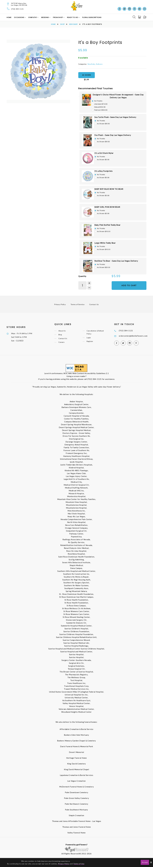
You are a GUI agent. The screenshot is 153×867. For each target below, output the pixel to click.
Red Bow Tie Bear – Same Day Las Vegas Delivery (116, 261)
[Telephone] (8, 8)
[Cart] (139, 17)
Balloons (99, 64)
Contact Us (94, 304)
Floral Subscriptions (91, 17)
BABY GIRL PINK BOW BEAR (107, 207)
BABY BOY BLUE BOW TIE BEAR (108, 189)
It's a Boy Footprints (103, 171)
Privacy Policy (60, 304)
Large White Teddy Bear (105, 243)
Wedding (45, 17)
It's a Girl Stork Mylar (103, 153)
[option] (38, 71)
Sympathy (32, 17)
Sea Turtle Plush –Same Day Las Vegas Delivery (115, 117)
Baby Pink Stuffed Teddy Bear (107, 225)
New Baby (73, 24)
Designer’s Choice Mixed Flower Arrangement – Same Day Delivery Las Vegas (118, 96)
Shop (62, 24)
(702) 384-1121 (17, 9)
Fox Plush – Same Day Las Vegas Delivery (112, 135)
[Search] (134, 17)
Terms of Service (78, 304)
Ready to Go (73, 17)
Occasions (19, 17)
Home (9, 17)
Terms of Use (78, 864)
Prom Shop (58, 17)
